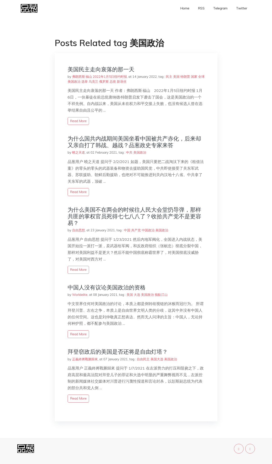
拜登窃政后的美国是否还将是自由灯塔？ (118, 351)
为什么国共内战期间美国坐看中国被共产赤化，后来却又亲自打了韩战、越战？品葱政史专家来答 (134, 142)
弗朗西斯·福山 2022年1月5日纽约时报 (99, 77)
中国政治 (148, 230)
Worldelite (80, 295)
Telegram (220, 8)
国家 (194, 77)
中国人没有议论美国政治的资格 (107, 287)
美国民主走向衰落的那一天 (101, 69)
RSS (201, 8)
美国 (176, 77)
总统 (113, 81)
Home (184, 8)
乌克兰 (93, 81)
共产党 (136, 230)
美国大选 (156, 359)
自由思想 (78, 230)
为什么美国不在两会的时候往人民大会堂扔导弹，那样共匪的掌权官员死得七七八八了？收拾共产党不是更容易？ (134, 216)
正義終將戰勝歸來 (85, 359)
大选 (137, 295)
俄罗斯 (104, 81)
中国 (127, 230)
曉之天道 (78, 152)
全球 (201, 77)
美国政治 (74, 81)
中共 (129, 152)
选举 (84, 81)
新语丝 (121, 81)
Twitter (241, 8)
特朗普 (185, 77)
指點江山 (161, 295)
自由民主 (143, 359)
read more (78, 121)
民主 (169, 77)
